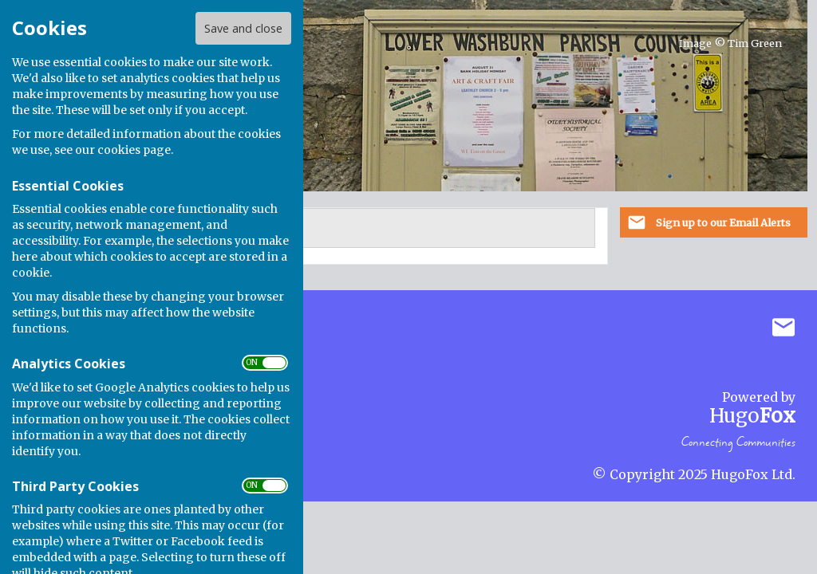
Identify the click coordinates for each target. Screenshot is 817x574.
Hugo (752, 415)
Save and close (243, 28)
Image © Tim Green (730, 43)
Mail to (783, 328)
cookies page (134, 150)
